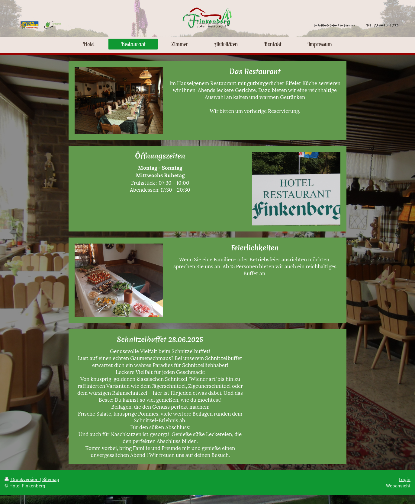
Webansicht (398, 486)
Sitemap (50, 479)
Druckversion (22, 479)
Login (404, 479)
